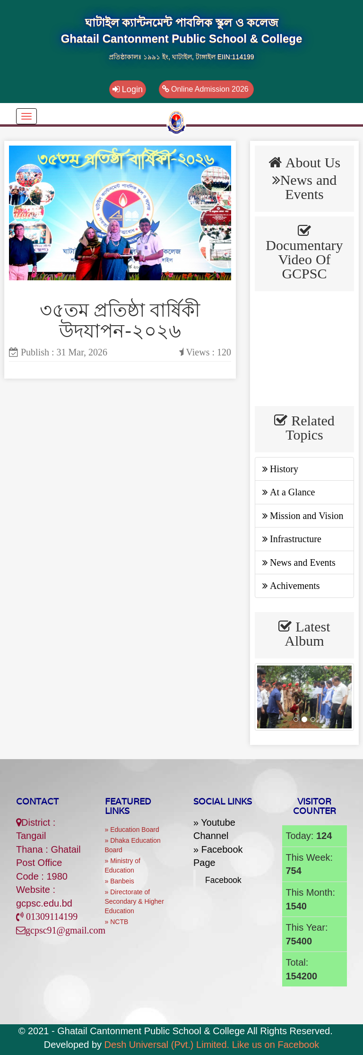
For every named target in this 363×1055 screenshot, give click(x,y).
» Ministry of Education (122, 865)
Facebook (223, 880)
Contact (37, 801)
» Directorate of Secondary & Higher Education (134, 901)
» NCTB (117, 921)
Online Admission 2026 (206, 89)
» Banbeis (119, 881)
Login (127, 89)
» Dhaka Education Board (133, 845)
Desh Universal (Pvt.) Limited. (167, 1044)
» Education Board (132, 829)
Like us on (276, 1044)
